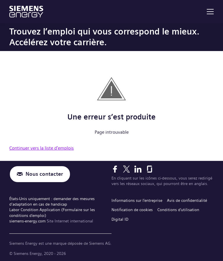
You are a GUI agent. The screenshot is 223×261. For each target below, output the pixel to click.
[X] (126, 169)
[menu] (210, 11)
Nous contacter (44, 174)
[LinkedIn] (137, 169)
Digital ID (120, 219)
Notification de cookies (132, 209)
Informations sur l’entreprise (137, 200)
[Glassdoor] (149, 169)
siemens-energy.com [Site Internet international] (28, 221)
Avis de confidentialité (187, 200)
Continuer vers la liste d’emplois (41, 148)
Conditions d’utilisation (178, 209)
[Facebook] (115, 169)
